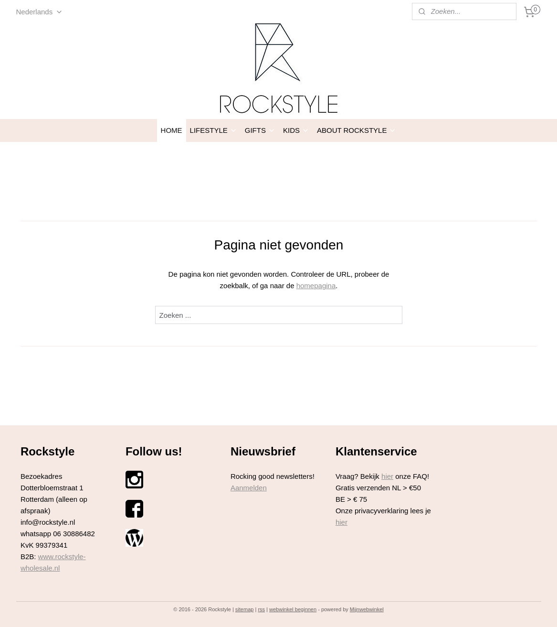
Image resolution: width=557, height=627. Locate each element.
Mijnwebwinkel (367, 609)
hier (387, 476)
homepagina (316, 285)
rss (261, 609)
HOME (171, 130)
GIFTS (260, 130)
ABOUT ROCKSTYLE (356, 130)
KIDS (296, 130)
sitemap (244, 609)
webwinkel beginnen (292, 609)
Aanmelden (249, 488)
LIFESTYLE (213, 130)
